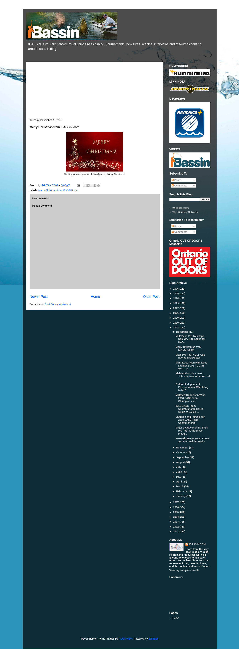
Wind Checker (180, 208)
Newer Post (39, 296)
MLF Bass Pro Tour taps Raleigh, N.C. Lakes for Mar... (190, 339)
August (180, 462)
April (179, 481)
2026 (176, 288)
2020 (176, 317)
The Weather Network (185, 212)
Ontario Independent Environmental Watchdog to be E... (191, 387)
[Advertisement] (95, 92)
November (182, 447)
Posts (176, 180)
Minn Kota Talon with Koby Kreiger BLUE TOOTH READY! (191, 365)
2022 (176, 308)
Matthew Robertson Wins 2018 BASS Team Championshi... (190, 398)
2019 (176, 322)
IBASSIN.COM (50, 185)
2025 (176, 293)
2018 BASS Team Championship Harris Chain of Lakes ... (189, 408)
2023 (176, 303)
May (179, 476)
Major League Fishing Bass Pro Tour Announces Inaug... (191, 430)
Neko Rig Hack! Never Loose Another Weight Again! (192, 440)
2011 (176, 531)
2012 (176, 526)
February (182, 491)
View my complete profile (184, 570)
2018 (176, 327)
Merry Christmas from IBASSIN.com (58, 190)
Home (95, 296)
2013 (176, 521)
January (181, 496)
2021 (176, 312)
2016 (176, 507)
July (179, 467)
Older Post (151, 296)
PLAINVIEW (125, 638)
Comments (179, 185)
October (181, 452)
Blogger (153, 638)
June (179, 472)
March (180, 486)
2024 (176, 298)
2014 (176, 516)
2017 (176, 502)
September (183, 457)
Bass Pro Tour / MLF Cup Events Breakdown (190, 356)
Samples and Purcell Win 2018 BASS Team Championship (190, 419)
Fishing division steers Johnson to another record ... (192, 376)
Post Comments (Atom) (58, 304)
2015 (176, 512)
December (182, 331)
